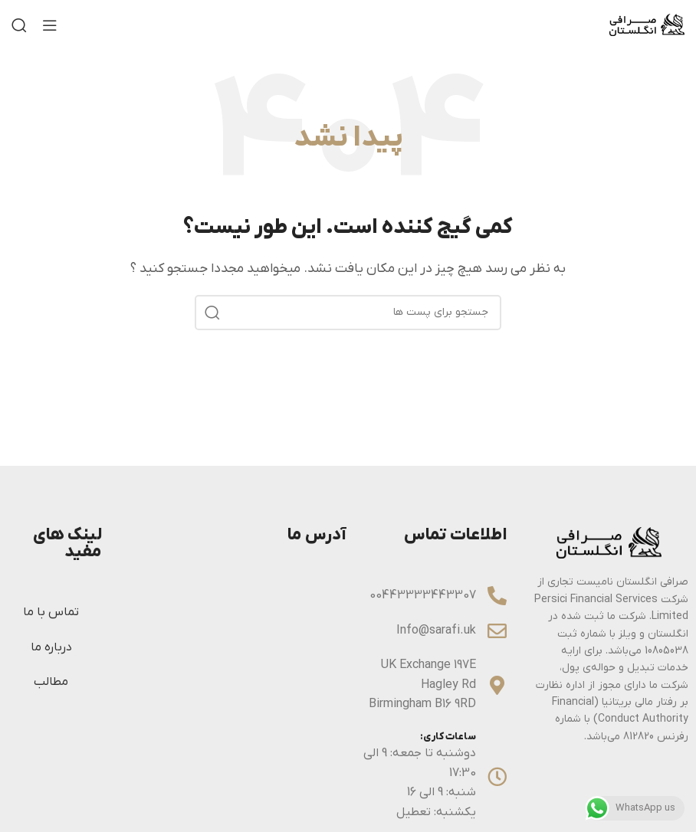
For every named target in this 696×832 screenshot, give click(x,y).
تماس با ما (51, 612)
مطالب (51, 682)
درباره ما (51, 647)
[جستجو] (19, 25)
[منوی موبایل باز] (49, 25)
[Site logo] (647, 24)
